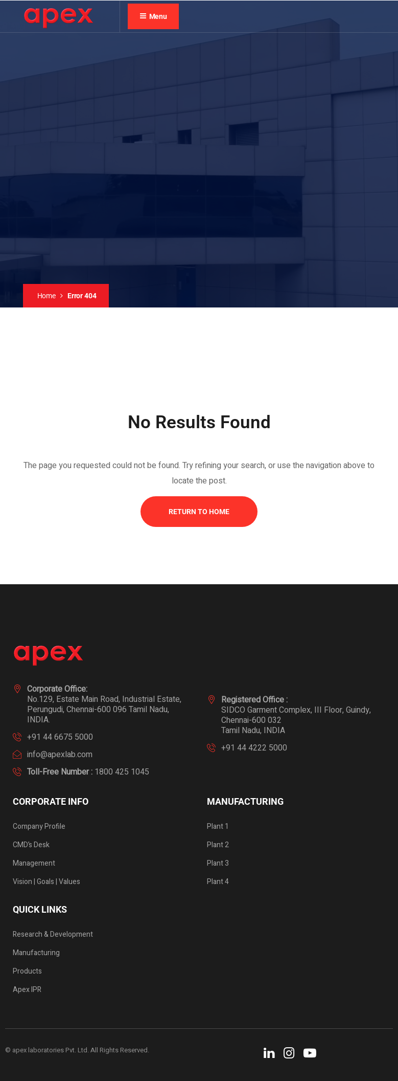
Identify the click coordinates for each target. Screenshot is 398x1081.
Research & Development (53, 934)
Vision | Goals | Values (46, 881)
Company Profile (39, 826)
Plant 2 (218, 845)
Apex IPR (27, 989)
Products (27, 971)
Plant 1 (218, 826)
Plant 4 (218, 881)
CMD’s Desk (31, 845)
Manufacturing (36, 952)
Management (34, 863)
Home (46, 296)
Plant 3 (218, 863)
